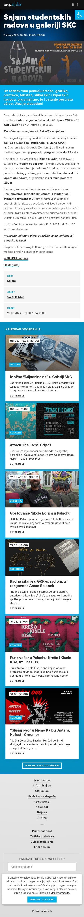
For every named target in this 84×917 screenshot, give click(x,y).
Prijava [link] (42, 812)
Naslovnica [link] (42, 780)
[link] (79, 15)
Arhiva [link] (42, 817)
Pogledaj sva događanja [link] (42, 765)
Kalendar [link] (42, 807)
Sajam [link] (11, 280)
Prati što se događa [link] (42, 796)
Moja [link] (12, 4)
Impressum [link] (42, 847)
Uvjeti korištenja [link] (42, 841)
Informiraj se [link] (42, 785)
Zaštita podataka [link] (42, 836)
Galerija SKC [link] (15, 296)
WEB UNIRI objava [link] (16, 258)
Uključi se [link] (42, 791)
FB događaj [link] (11, 265)
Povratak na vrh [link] (42, 911)
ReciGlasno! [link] (42, 801)
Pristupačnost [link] (42, 831)
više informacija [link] (60, 892)
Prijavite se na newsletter (42, 859)
